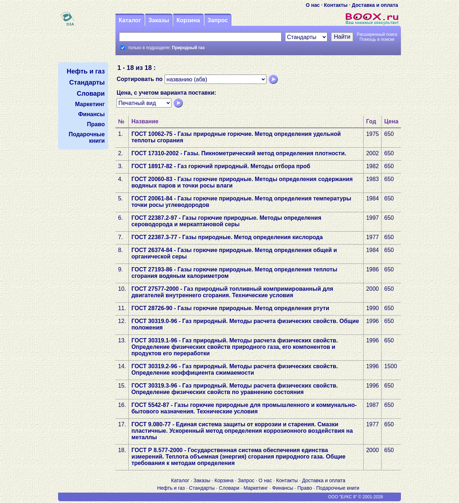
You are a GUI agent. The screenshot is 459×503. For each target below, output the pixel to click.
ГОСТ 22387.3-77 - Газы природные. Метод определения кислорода (227, 237)
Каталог (130, 20)
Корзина (188, 20)
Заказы (158, 20)
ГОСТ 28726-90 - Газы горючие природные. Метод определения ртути (230, 308)
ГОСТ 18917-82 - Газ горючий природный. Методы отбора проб (220, 166)
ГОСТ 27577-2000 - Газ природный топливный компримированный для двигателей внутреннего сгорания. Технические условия (232, 292)
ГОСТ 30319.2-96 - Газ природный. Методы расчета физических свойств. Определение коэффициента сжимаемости (234, 369)
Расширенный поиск (377, 34)
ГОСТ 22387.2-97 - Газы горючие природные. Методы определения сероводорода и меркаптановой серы (226, 221)
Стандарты (202, 488)
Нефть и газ (171, 488)
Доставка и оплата (375, 5)
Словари (229, 488)
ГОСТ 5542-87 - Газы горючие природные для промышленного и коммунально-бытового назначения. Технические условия (243, 408)
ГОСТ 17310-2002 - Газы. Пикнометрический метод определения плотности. (238, 153)
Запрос (217, 20)
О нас (313, 5)
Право (304, 488)
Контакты (335, 5)
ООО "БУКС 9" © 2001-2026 (355, 496)
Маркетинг (255, 488)
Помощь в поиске (377, 39)
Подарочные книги (337, 488)
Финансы (282, 488)
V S (79, 496)
